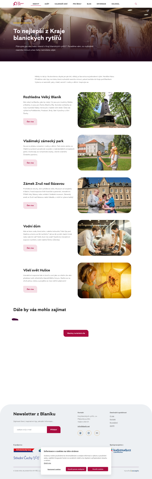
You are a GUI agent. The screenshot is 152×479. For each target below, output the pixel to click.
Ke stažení (114, 423)
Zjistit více (47, 463)
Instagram (88, 433)
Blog (89, 4)
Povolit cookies (98, 469)
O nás (112, 416)
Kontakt (113, 419)
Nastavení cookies (54, 469)
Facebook (80, 433)
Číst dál (33, 344)
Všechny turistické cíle (76, 383)
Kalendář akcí (61, 4)
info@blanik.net (84, 426)
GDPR (112, 426)
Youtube (97, 433)
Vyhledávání (136, 4)
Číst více (30, 121)
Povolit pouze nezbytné (76, 469)
